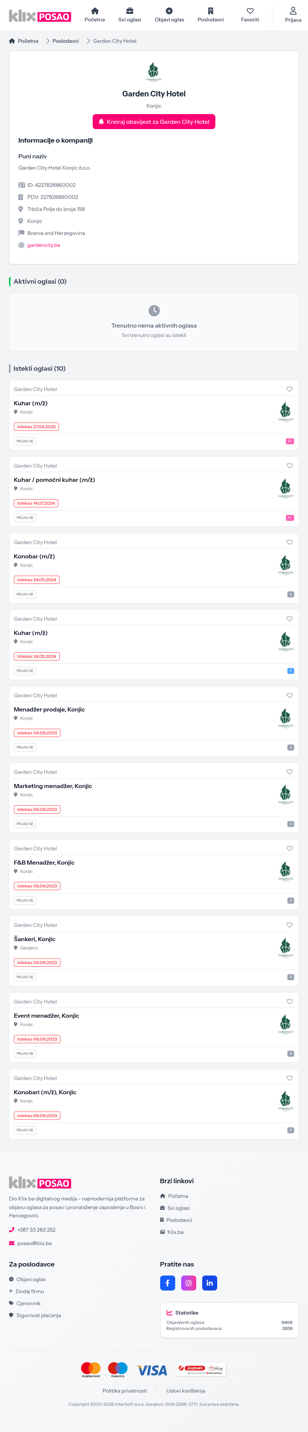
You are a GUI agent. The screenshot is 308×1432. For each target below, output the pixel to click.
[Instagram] (188, 1283)
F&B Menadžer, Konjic (44, 863)
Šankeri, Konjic (35, 939)
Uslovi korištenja (186, 1391)
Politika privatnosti (125, 1391)
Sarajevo (29, 948)
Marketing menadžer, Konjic (53, 786)
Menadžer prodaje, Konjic (49, 710)
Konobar (34, 557)
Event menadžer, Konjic (46, 1016)
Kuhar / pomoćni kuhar (54, 480)
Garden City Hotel (35, 390)
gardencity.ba (43, 245)
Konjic (26, 412)
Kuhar (31, 404)
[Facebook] (167, 1283)
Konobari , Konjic (45, 1093)
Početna (23, 41)
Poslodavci (66, 41)
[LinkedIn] (209, 1283)
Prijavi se (25, 442)
